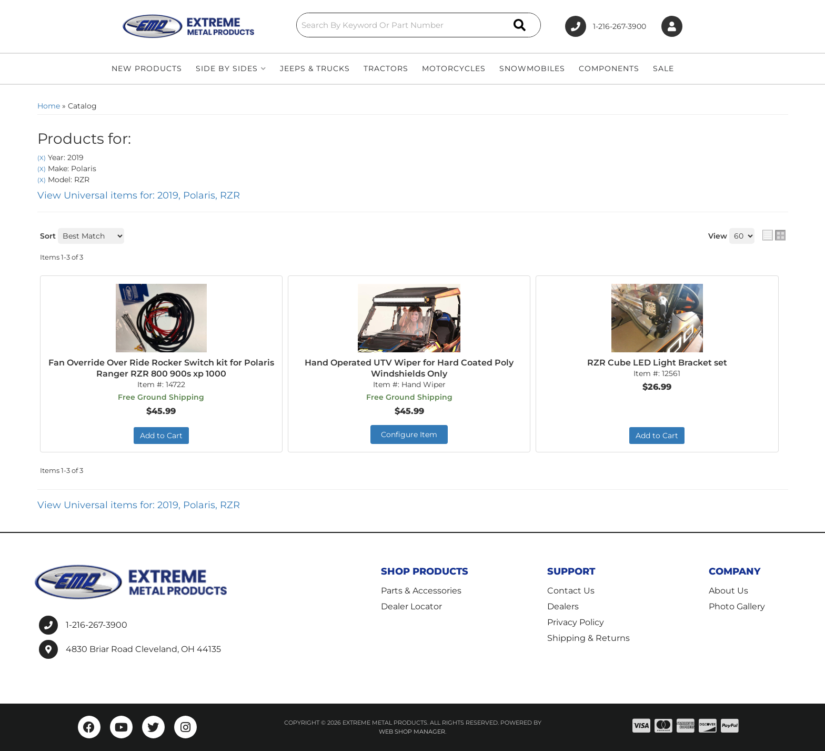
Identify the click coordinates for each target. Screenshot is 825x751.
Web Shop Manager (412, 731)
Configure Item (409, 434)
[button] (418, 25)
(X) (41, 158)
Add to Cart (161, 435)
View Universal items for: (138, 195)
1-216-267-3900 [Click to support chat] (605, 26)
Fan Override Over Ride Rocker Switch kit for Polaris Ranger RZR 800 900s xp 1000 (161, 368)
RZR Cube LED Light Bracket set (657, 363)
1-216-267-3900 (96, 625)
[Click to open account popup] (672, 26)
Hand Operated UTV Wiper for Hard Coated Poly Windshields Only (409, 368)
